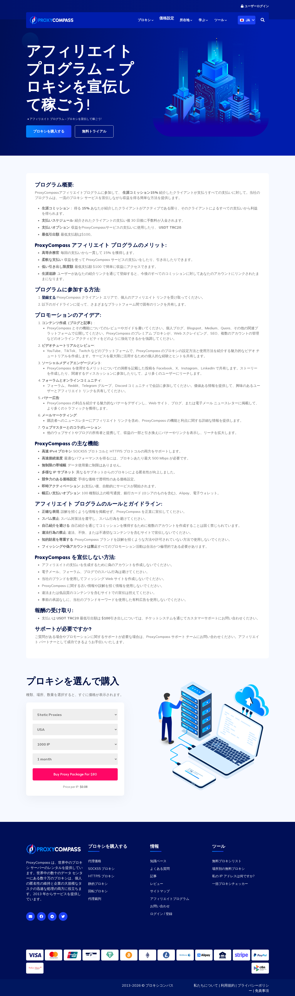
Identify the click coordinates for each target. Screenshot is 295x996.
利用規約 (228, 984)
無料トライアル (94, 131)
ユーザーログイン (255, 6)
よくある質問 (160, 868)
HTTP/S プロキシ (101, 875)
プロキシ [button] (146, 20)
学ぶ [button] (203, 20)
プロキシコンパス (159, 984)
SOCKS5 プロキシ (101, 868)
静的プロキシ (98, 883)
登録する (49, 296)
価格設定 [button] (166, 20)
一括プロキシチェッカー (230, 883)
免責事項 (262, 990)
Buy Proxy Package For (75, 774)
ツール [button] (220, 20)
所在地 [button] (186, 20)
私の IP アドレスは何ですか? (233, 875)
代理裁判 (94, 898)
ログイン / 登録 (161, 913)
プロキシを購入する (48, 131)
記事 (153, 875)
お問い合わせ (160, 905)
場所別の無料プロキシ (228, 868)
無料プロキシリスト (226, 860)
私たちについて (206, 984)
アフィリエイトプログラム (169, 898)
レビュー (156, 883)
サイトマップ (160, 890)
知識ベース (158, 860)
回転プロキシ (98, 890)
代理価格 (94, 860)
